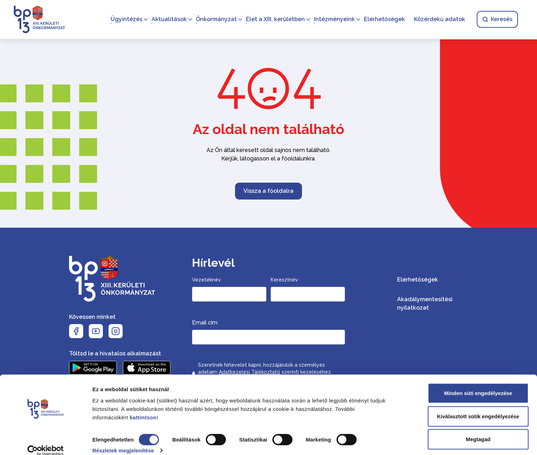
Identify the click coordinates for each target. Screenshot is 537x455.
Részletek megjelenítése (123, 441)
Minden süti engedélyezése (478, 384)
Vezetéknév (206, 280)
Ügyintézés (126, 19)
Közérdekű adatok (438, 19)
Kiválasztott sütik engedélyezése (478, 407)
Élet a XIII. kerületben (274, 19)
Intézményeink (333, 19)
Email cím (204, 322)
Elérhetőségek (383, 19)
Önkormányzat (215, 19)
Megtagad (478, 430)
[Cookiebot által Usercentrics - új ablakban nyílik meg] (45, 441)
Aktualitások (168, 19)
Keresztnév (284, 280)
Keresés (497, 19)
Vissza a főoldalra (268, 191)
